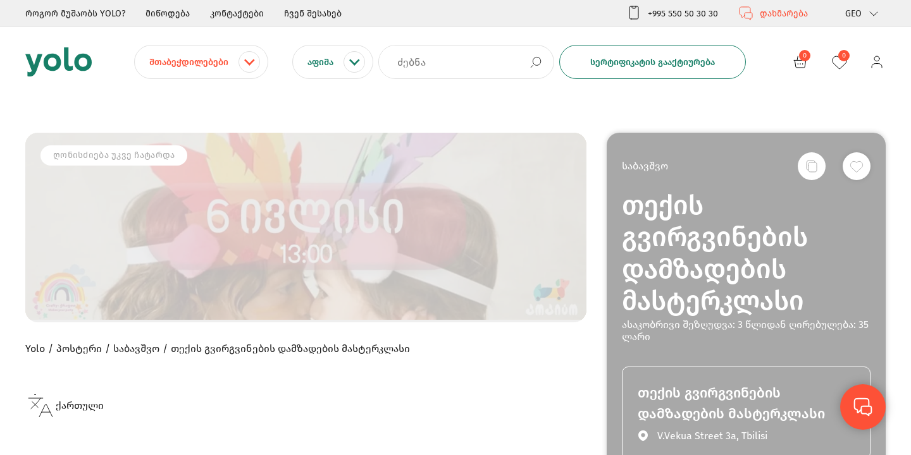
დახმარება (773, 13)
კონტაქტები (237, 13)
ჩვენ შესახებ (313, 13)
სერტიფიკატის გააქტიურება (652, 62)
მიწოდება (168, 13)
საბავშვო (645, 166)
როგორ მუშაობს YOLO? (75, 13)
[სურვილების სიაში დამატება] (857, 166)
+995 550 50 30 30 (672, 13)
